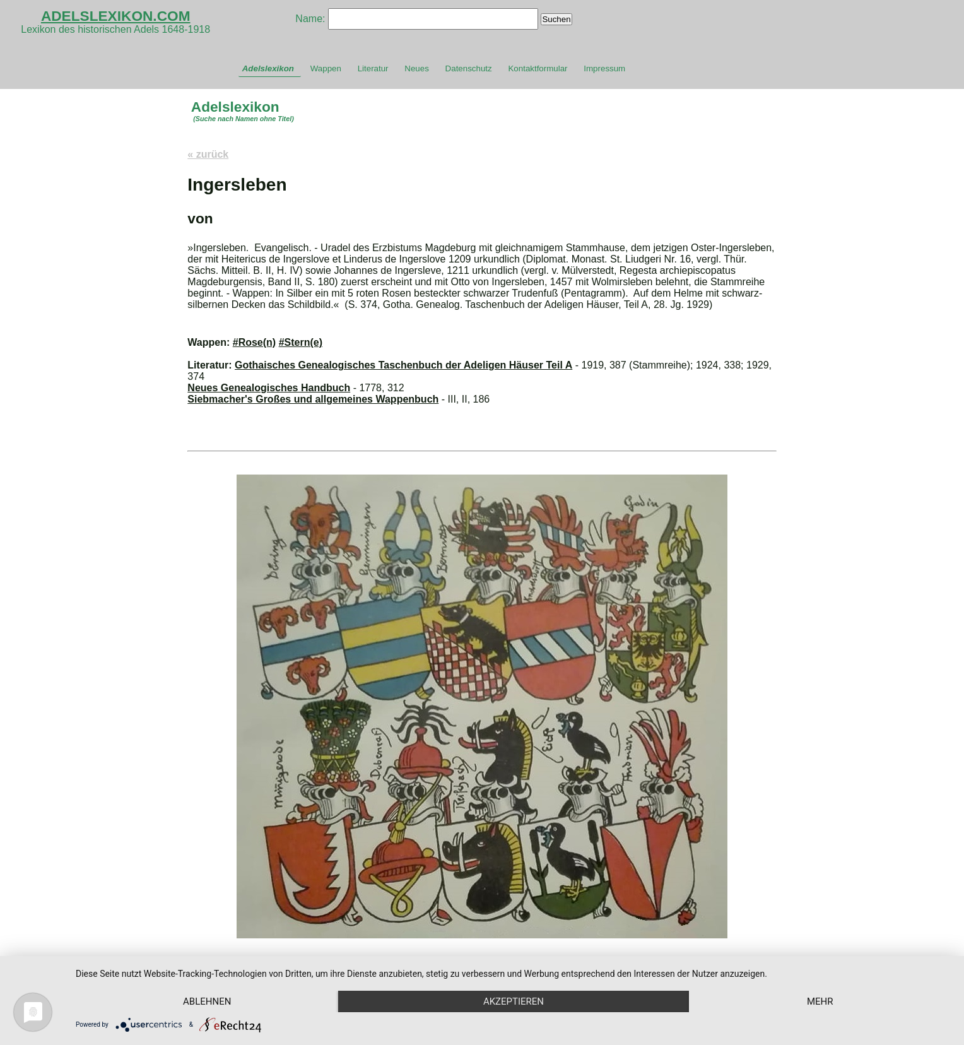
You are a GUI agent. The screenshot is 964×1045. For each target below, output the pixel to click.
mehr (820, 1001)
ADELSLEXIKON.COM (116, 16)
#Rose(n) (254, 342)
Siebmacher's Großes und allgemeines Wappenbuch (312, 399)
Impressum (604, 68)
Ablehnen (207, 1001)
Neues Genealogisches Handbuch (268, 387)
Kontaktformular (537, 68)
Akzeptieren (513, 1001)
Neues (416, 68)
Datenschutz (468, 68)
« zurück (207, 154)
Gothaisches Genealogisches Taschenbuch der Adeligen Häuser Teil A (403, 365)
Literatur (373, 68)
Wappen (325, 68)
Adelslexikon (268, 68)
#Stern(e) (300, 342)
